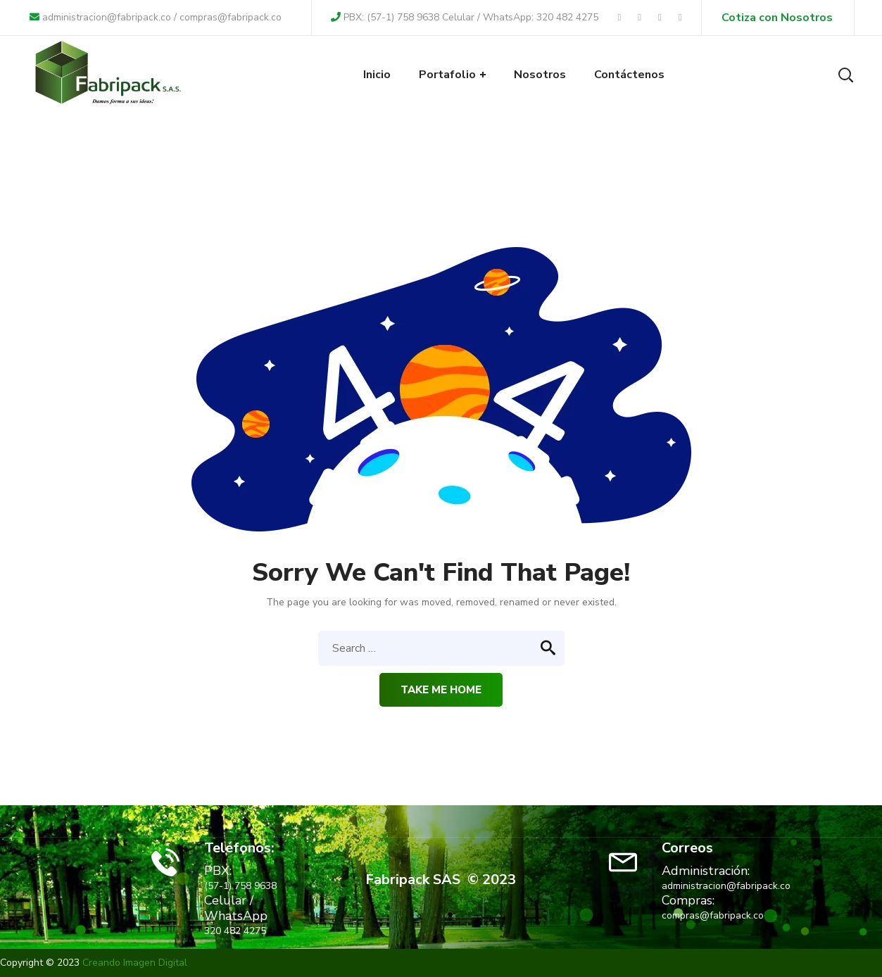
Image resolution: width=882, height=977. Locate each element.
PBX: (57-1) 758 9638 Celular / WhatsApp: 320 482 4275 (464, 17)
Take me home (441, 690)
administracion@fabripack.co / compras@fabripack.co (156, 17)
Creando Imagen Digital (134, 962)
